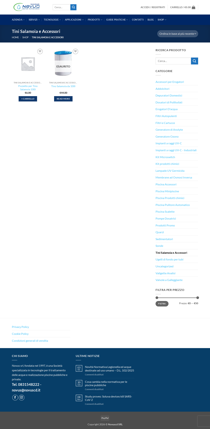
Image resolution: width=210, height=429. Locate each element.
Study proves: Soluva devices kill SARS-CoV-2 (108, 398)
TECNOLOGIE (52, 19)
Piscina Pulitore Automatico (173, 204)
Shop (162, 19)
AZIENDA (18, 19)
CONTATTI (138, 19)
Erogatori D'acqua (167, 109)
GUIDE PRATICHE (117, 19)
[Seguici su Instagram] (21, 397)
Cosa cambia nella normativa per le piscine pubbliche (106, 383)
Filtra (162, 303)
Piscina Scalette (165, 211)
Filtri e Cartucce (165, 122)
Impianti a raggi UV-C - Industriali (176, 150)
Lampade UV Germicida (170, 170)
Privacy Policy (20, 326)
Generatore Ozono (167, 136)
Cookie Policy (20, 333)
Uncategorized (164, 266)
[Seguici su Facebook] (15, 397)
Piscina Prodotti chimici (170, 198)
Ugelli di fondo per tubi (169, 259)
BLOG (151, 19)
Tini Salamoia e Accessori (171, 252)
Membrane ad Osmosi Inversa (174, 177)
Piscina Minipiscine (167, 191)
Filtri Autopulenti (166, 116)
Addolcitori (162, 88)
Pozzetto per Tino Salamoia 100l (28, 87)
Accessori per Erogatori (170, 81)
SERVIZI (34, 19)
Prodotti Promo (165, 225)
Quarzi (160, 232)
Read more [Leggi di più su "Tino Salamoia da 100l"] (63, 99)
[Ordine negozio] (177, 33)
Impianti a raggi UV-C (169, 143)
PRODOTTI (95, 19)
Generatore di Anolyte (169, 129)
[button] (153, 7)
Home (15, 37)
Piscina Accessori (166, 184)
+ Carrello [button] (27, 99)
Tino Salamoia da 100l (63, 86)
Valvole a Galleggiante (169, 280)
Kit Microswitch (165, 157)
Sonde (159, 245)
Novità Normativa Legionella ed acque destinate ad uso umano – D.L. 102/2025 (109, 368)
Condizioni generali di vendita (30, 340)
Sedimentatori (164, 239)
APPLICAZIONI (74, 19)
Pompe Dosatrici (166, 218)
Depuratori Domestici (169, 95)
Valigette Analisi (165, 273)
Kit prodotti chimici (167, 163)
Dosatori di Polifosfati (169, 102)
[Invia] (73, 7)
